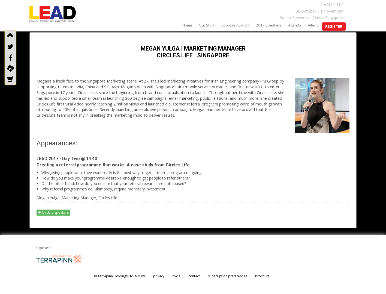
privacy (158, 276)
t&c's (176, 276)
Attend (313, 25)
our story (207, 25)
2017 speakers (269, 25)
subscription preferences (227, 276)
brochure (262, 276)
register (333, 26)
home (187, 25)
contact (194, 276)
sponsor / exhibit (235, 25)
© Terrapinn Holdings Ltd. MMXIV (119, 276)
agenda (294, 25)
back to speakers (53, 212)
